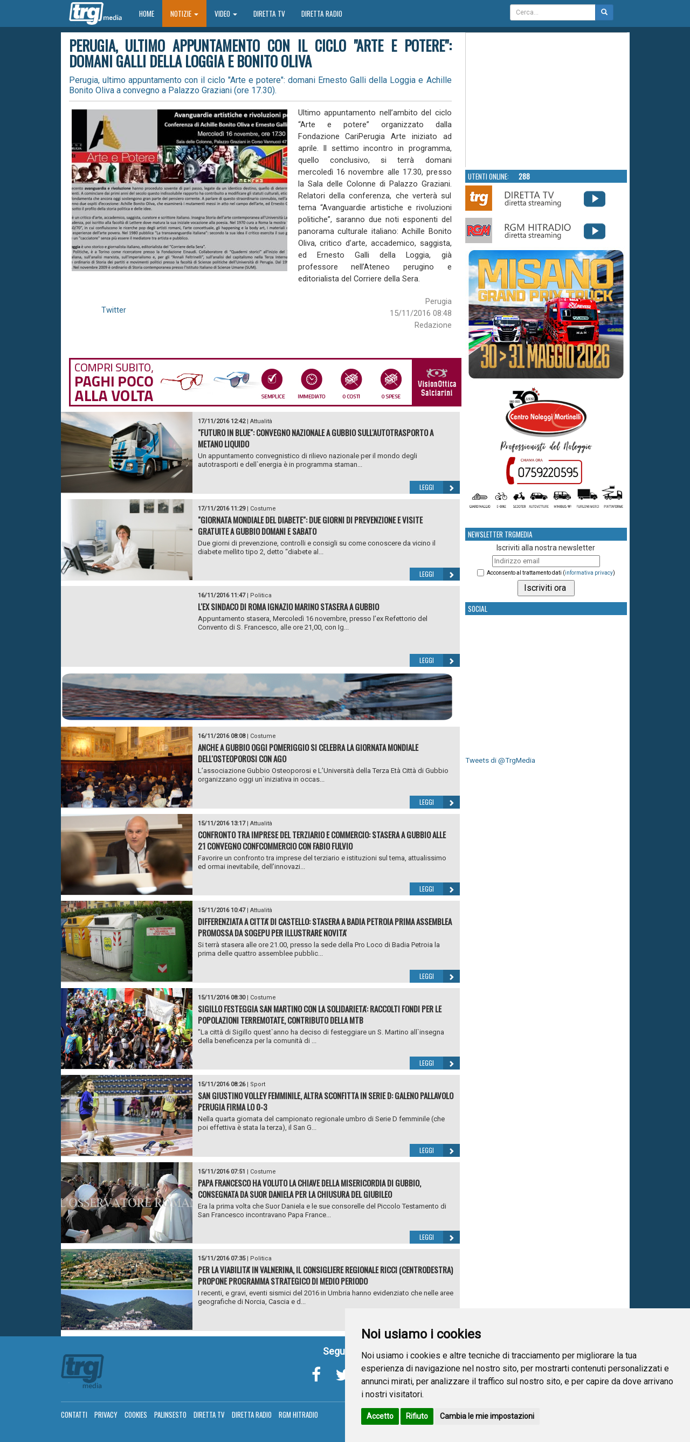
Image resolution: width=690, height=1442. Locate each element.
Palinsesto (170, 1414)
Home (150, 13)
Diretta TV (269, 13)
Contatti (74, 1414)
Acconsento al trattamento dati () (551, 573)
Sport (257, 1084)
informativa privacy (589, 573)
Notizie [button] (184, 13)
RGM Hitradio (298, 1414)
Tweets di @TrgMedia (500, 760)
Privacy (106, 1414)
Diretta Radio (321, 13)
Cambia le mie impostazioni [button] (487, 1416)
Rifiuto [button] (417, 1416)
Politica (261, 595)
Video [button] (226, 13)
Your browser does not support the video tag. (546, 100)
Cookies (136, 1414)
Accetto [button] (380, 1416)
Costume (263, 508)
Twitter (113, 310)
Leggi (439, 487)
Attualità (261, 421)
